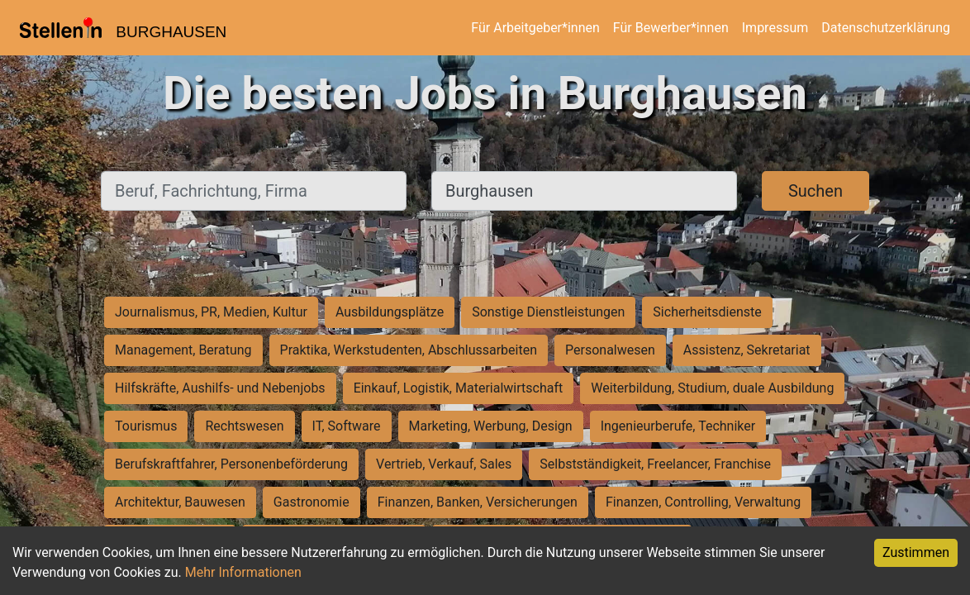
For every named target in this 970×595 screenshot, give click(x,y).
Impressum (775, 28)
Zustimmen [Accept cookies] (915, 552)
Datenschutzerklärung (885, 28)
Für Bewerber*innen (671, 28)
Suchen (815, 191)
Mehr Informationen (243, 572)
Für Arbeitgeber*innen (535, 28)
